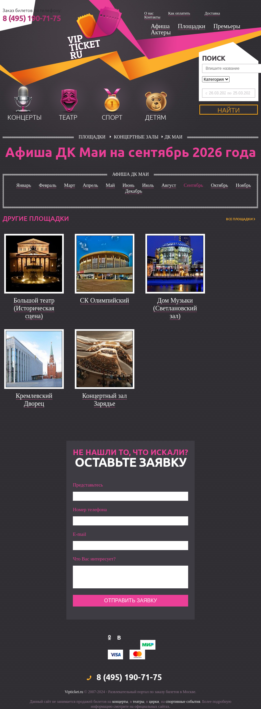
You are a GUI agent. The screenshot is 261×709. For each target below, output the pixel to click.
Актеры (161, 32)
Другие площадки (36, 218)
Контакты (152, 17)
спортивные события (183, 701)
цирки (154, 701)
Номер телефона (90, 509)
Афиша (160, 26)
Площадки (191, 26)
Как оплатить (179, 13)
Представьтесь (88, 485)
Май (110, 185)
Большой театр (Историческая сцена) (34, 308)
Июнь (128, 185)
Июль (148, 185)
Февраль (47, 185)
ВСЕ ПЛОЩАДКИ (239, 219)
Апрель (90, 185)
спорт (112, 118)
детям (155, 118)
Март (69, 185)
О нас (149, 13)
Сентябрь (193, 185)
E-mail (79, 534)
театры (138, 701)
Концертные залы (136, 137)
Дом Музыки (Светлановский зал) (175, 308)
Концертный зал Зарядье (104, 399)
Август (169, 185)
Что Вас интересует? (94, 559)
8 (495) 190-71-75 (32, 19)
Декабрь (133, 191)
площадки (92, 137)
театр (68, 118)
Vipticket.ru (74, 692)
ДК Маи (173, 137)
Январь (23, 185)
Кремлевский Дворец (34, 399)
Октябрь (219, 185)
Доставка (212, 13)
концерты (24, 118)
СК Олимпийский (104, 300)
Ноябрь (243, 185)
